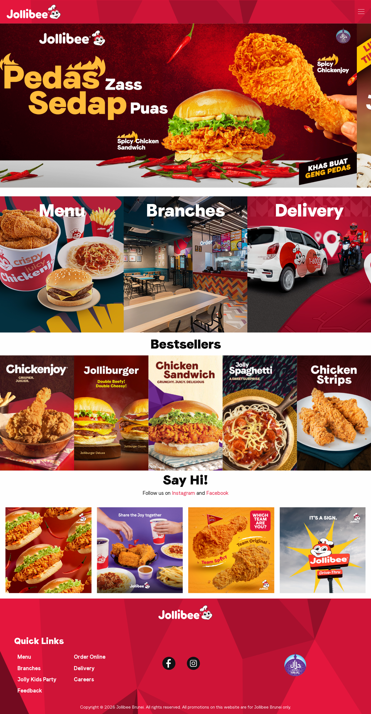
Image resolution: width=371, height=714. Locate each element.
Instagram (183, 493)
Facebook (217, 493)
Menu (24, 656)
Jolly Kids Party (36, 679)
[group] (37, 413)
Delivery (84, 668)
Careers (84, 679)
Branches (29, 668)
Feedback (29, 690)
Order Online (89, 656)
